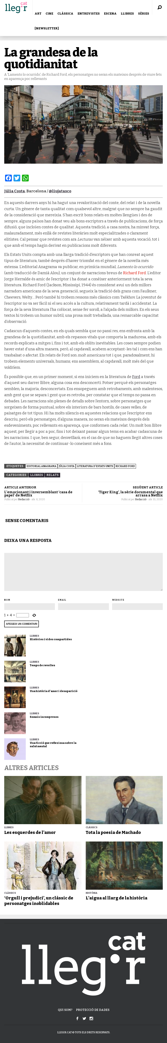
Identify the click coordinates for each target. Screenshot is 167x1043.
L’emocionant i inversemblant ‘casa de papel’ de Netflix (38, 493)
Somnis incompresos (44, 716)
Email (62, 600)
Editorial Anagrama (41, 466)
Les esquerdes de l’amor (30, 832)
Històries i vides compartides (51, 639)
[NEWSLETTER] (47, 28)
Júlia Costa (67, 466)
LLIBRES (127, 13)
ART (38, 13)
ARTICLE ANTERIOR (20, 487)
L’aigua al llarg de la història (116, 897)
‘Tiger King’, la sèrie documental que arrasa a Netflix (130, 493)
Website (118, 600)
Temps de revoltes (42, 665)
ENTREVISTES (88, 13)
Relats (52, 475)
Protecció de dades (92, 1010)
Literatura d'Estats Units (95, 466)
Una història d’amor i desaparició (53, 691)
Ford (136, 376)
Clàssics (91, 827)
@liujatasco (60, 191)
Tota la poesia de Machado (113, 832)
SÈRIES (143, 13)
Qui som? (65, 1010)
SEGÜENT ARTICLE (148, 487)
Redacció (24, 499)
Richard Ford (134, 273)
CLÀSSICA (65, 13)
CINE (49, 13)
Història (91, 893)
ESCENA (110, 13)
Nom (7, 600)
